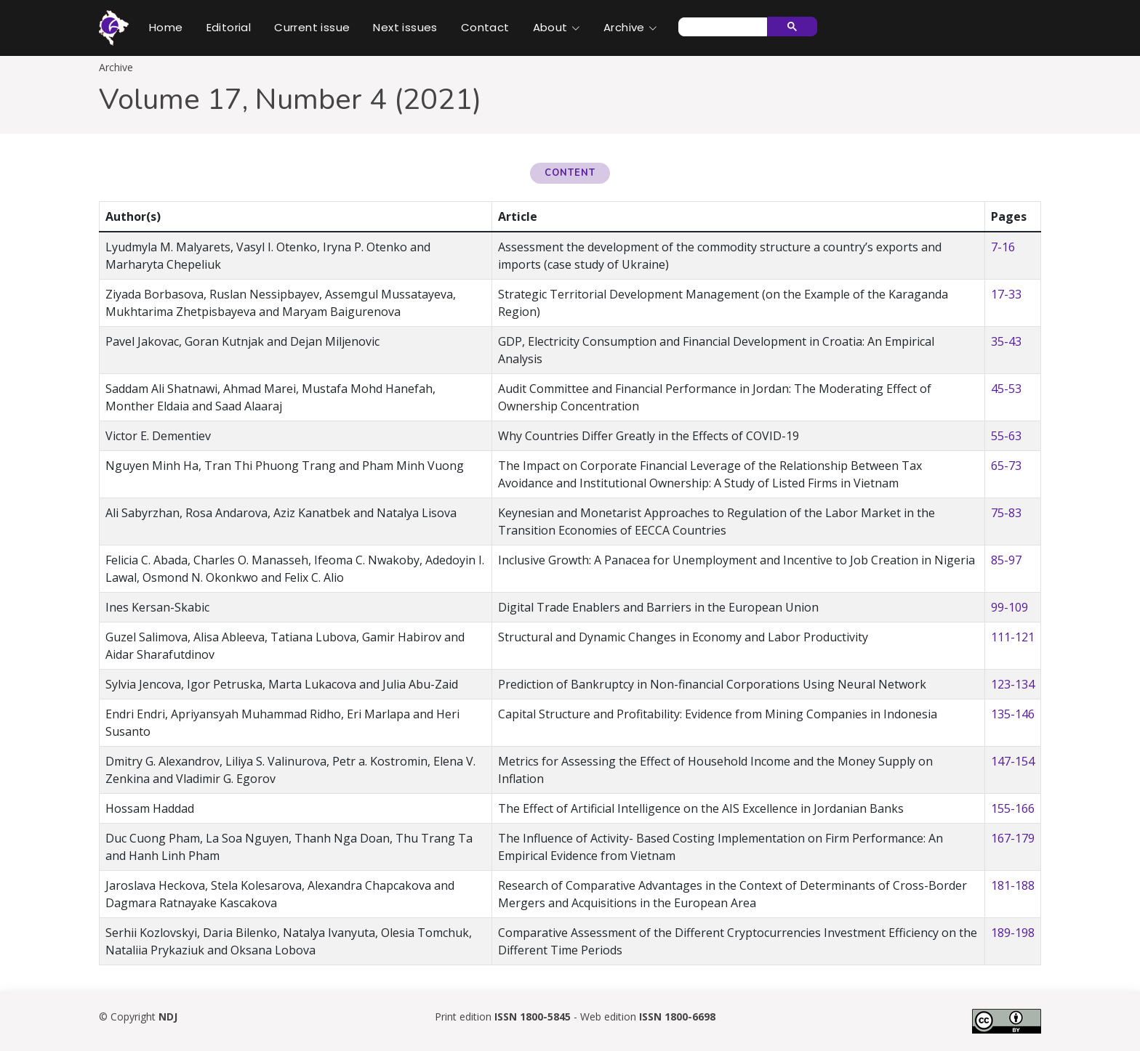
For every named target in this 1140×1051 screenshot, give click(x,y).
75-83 (1006, 513)
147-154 (1013, 761)
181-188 (1013, 885)
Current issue (312, 27)
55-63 (1006, 436)
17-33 (1006, 294)
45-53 (1006, 389)
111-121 (1013, 637)
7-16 (1003, 247)
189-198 (1013, 933)
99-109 (1009, 607)
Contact (485, 27)
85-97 (1006, 560)
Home (166, 27)
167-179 (1013, 838)
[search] (721, 27)
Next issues (405, 27)
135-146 (1013, 714)
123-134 (1013, 684)
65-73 (1006, 466)
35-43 (1006, 341)
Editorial (229, 27)
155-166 (1013, 808)
